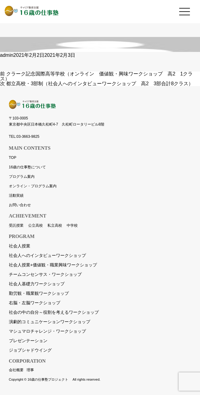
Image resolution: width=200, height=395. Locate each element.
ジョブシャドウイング (30, 350)
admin (6, 55)
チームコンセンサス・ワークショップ (45, 274)
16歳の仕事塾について (27, 167)
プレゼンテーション (28, 340)
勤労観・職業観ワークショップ (39, 293)
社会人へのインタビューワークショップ (47, 255)
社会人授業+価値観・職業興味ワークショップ (53, 264)
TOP (12, 157)
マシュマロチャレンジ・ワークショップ (47, 331)
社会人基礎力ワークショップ (37, 283)
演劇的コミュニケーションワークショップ (49, 321)
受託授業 (16, 225)
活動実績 (16, 195)
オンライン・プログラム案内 (33, 186)
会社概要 (16, 370)
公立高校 (35, 225)
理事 (30, 370)
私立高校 (54, 225)
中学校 (72, 225)
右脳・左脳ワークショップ (34, 302)
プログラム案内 (22, 176)
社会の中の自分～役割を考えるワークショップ (54, 312)
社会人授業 (19, 245)
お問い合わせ (20, 205)
